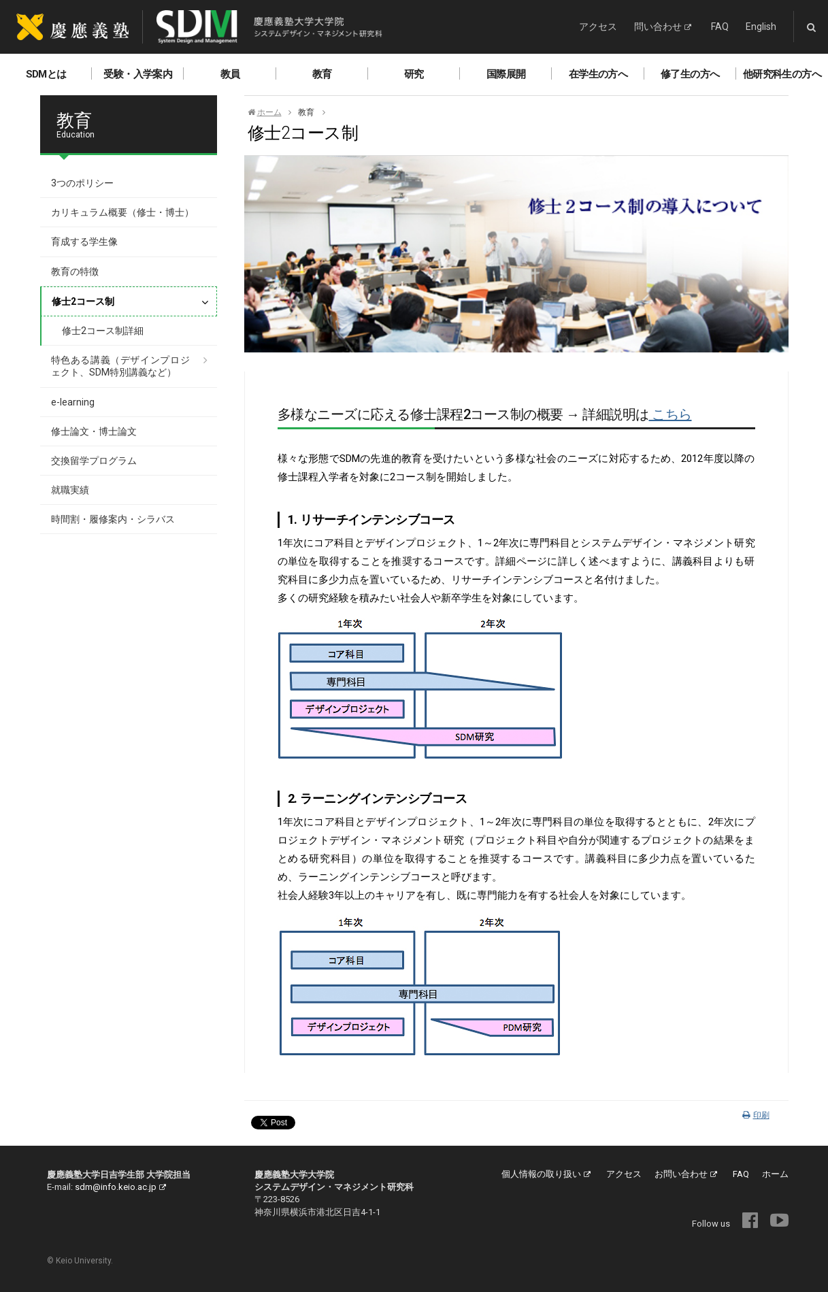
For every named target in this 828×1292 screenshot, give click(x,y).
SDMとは (46, 74)
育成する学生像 (84, 241)
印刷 (755, 1115)
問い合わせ (662, 26)
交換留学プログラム (94, 460)
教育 (322, 74)
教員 (230, 74)
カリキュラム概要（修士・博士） (122, 212)
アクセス (598, 26)
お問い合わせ (686, 1174)
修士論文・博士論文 (94, 431)
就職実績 (70, 489)
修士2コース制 (83, 301)
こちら (670, 414)
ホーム (265, 112)
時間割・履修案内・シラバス (113, 519)
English (761, 26)
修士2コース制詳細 (103, 330)
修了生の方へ (690, 74)
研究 (414, 74)
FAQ (720, 26)
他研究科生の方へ (782, 74)
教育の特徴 (75, 271)
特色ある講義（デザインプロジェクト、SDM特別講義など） (120, 366)
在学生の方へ (598, 74)
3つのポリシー (82, 183)
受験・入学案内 (137, 74)
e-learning (73, 402)
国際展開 (506, 74)
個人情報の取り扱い (546, 1174)
